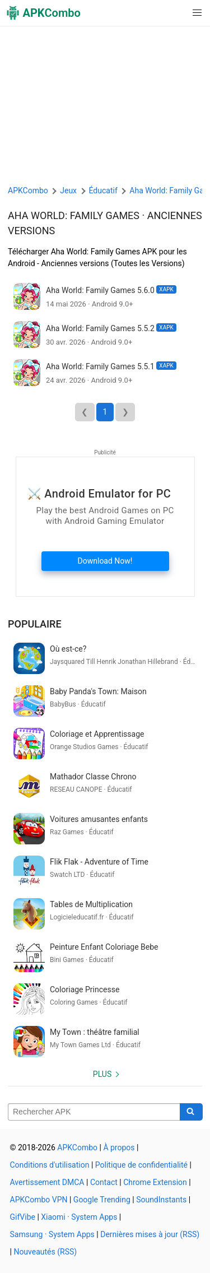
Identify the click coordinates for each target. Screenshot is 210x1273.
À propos (118, 1147)
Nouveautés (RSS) (45, 1251)
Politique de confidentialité (141, 1164)
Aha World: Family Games (73, 215)
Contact (104, 1182)
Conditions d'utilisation (50, 1164)
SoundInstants (161, 1199)
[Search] (191, 1112)
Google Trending (101, 1199)
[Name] (94, 1112)
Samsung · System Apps (52, 1234)
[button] (174, 13)
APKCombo (28, 190)
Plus (102, 1074)
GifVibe (22, 1216)
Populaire (35, 624)
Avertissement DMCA (47, 1182)
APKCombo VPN (39, 1199)
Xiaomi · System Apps (79, 1216)
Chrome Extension (155, 1182)
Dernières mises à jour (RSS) (149, 1234)
